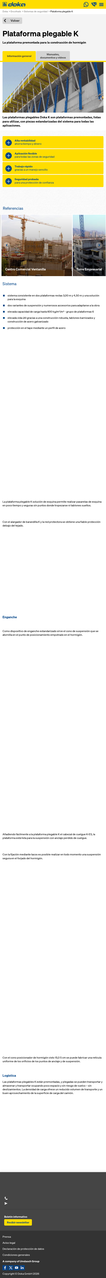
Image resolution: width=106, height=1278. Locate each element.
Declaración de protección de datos (23, 1249)
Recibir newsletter (18, 1222)
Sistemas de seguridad (36, 11)
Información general (19, 56)
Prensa (7, 1237)
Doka (5, 11)
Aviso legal (9, 1243)
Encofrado (16, 11)
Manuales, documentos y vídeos (53, 55)
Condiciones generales (16, 1255)
